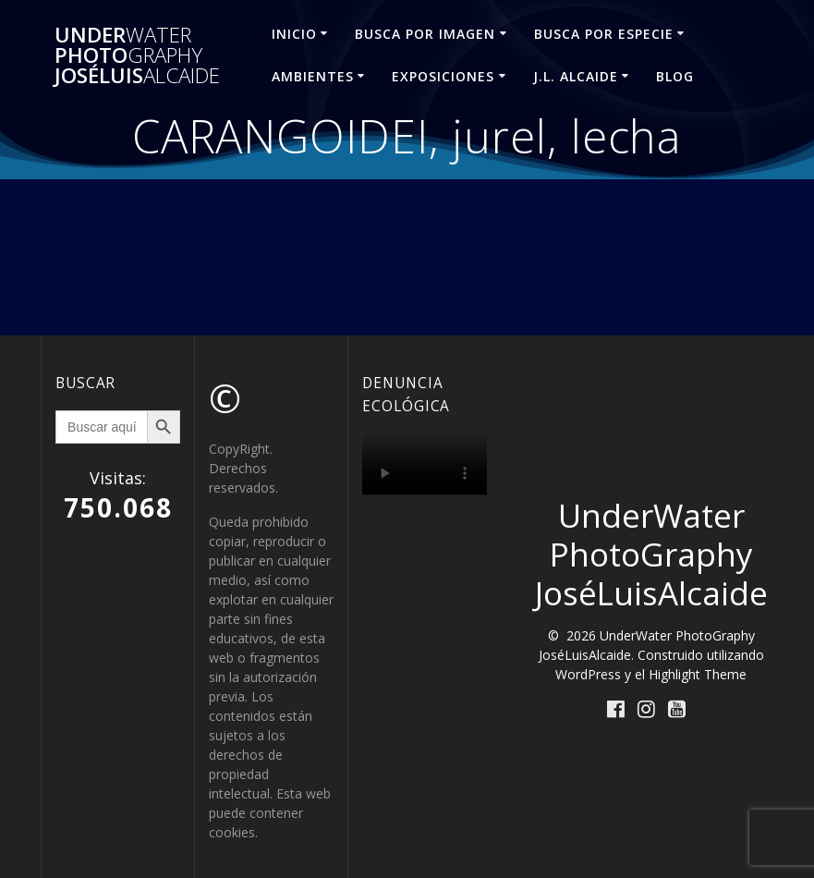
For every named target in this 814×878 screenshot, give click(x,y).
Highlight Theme (698, 674)
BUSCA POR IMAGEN (425, 34)
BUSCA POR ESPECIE (604, 34)
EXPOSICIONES (443, 76)
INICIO (294, 34)
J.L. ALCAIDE (575, 76)
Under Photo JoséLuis (137, 56)
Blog (675, 76)
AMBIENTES (313, 76)
